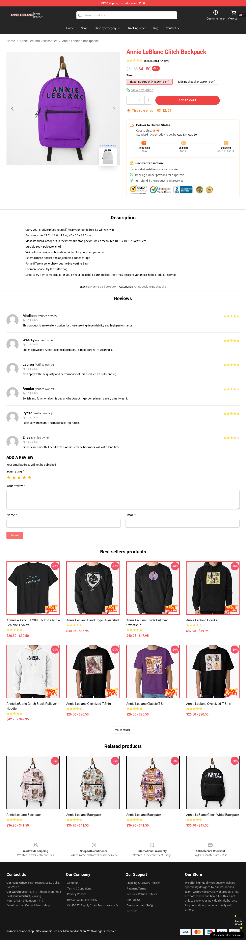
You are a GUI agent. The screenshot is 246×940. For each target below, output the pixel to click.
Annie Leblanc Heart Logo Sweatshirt (92, 620)
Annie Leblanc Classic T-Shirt (146, 704)
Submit (14, 535)
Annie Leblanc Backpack (23, 815)
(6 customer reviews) (157, 60)
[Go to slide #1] (52, 178)
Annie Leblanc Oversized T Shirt (208, 704)
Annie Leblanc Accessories (38, 41)
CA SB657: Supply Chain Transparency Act (93, 905)
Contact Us (133, 899)
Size (129, 75)
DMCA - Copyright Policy (82, 899)
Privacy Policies (76, 894)
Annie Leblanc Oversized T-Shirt (88, 704)
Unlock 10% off (238, 922)
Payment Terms (136, 888)
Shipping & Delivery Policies (143, 882)
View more (123, 730)
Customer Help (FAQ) (140, 905)
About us (72, 882)
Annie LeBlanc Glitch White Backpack (212, 815)
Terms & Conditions (79, 888)
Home (10, 41)
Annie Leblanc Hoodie (201, 620)
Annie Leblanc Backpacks (80, 41)
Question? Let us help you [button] (227, 935)
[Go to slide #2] (73, 178)
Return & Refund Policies (142, 894)
